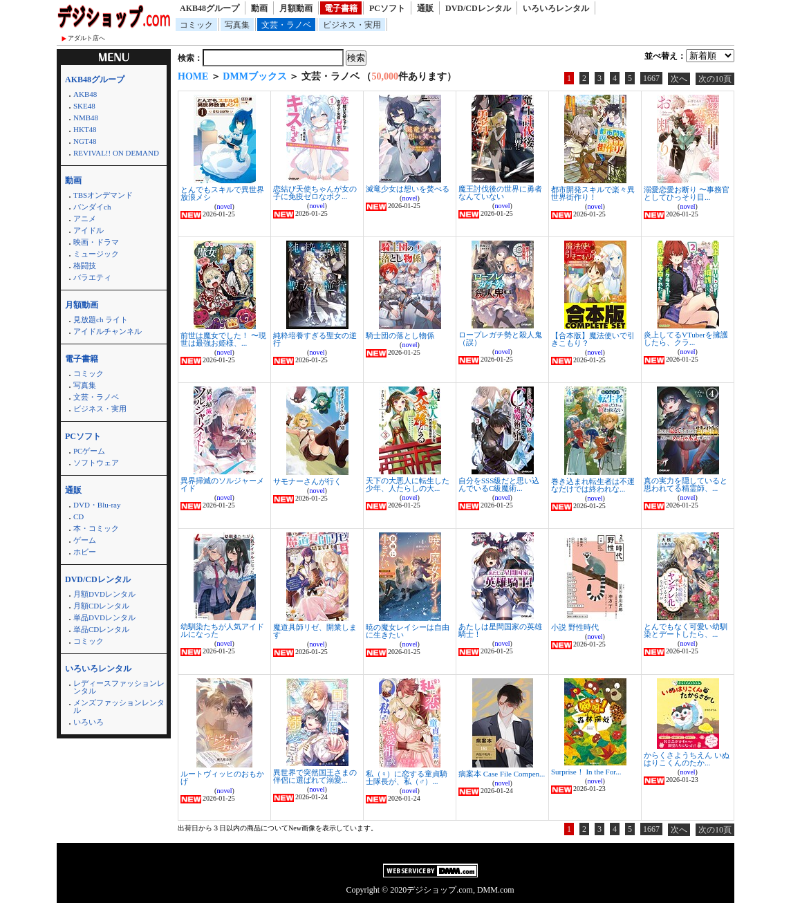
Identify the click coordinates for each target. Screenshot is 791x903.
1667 (651, 78)
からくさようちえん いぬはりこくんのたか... (686, 759)
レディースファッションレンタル (119, 687)
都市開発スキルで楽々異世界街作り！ (593, 193)
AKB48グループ (209, 8)
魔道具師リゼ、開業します (315, 631)
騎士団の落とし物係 (400, 335)
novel (224, 206)
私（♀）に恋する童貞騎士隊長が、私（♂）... (406, 777)
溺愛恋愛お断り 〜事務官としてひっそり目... (686, 193)
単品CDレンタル (101, 629)
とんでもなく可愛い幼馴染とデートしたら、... (685, 630)
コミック (196, 25)
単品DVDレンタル (104, 617)
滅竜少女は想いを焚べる (407, 189)
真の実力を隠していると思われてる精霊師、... (685, 484)
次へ (679, 79)
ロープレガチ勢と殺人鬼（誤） (500, 338)
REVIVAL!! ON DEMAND (116, 153)
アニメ (84, 218)
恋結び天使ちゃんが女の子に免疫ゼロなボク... (315, 193)
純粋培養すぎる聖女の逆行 (315, 339)
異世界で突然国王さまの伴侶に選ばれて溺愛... (315, 776)
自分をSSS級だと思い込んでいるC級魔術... (498, 484)
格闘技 (84, 265)
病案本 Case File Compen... (501, 774)
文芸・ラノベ (286, 25)
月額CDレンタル (101, 606)
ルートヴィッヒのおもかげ (222, 777)
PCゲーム (89, 451)
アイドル (88, 230)
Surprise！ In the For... (586, 771)
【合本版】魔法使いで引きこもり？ (593, 339)
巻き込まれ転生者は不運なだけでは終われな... (593, 485)
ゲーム (84, 540)
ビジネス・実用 (352, 25)
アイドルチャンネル (107, 331)
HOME (193, 76)
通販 (425, 8)
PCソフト (387, 8)
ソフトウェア (96, 462)
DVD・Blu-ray (96, 505)
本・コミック (96, 528)
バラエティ (92, 277)
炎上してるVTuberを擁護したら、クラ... (686, 338)
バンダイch (92, 207)
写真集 (237, 25)
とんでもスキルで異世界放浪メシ (222, 193)
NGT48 (85, 141)
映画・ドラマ (96, 242)
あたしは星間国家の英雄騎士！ (500, 630)
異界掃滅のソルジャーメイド (222, 484)
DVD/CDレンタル (478, 8)
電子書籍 (340, 8)
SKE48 (84, 106)
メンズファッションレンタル (119, 706)
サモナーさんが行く (307, 481)
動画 (259, 8)
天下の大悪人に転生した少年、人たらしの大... (407, 484)
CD (78, 516)
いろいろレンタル (556, 8)
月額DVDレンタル (104, 594)
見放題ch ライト (100, 319)
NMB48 (85, 117)
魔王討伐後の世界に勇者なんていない (500, 193)
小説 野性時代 (575, 627)
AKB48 (85, 94)
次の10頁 (715, 79)
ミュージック (96, 254)
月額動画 (296, 8)
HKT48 (85, 129)
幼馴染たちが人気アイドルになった (222, 630)
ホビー (84, 552)
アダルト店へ (86, 38)
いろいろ (88, 722)
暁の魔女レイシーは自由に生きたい (407, 631)
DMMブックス (255, 76)
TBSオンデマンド (103, 195)
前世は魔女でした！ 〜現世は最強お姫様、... (223, 339)
